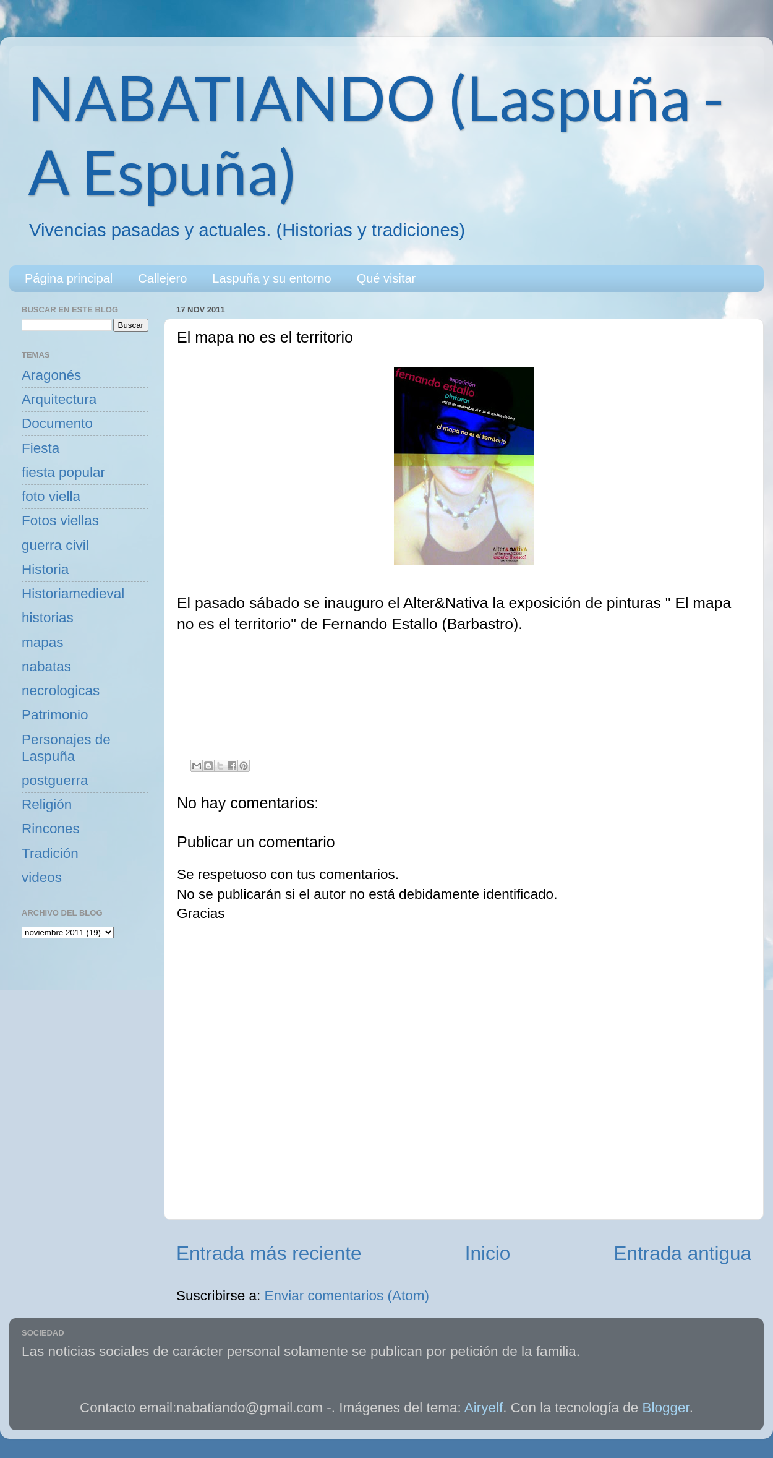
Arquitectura (59, 399)
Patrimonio (55, 715)
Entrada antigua (682, 1253)
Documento (57, 423)
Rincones (51, 828)
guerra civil (55, 545)
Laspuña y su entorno (271, 278)
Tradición (50, 853)
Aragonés (51, 375)
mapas (43, 642)
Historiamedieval (73, 593)
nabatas (46, 666)
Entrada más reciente (268, 1253)
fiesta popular (63, 472)
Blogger (666, 1407)
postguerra (55, 780)
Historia (45, 569)
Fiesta (40, 448)
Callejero (162, 278)
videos (42, 877)
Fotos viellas (60, 520)
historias (48, 617)
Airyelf (483, 1407)
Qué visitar (386, 278)
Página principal (69, 278)
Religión (47, 804)
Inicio (488, 1253)
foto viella (51, 496)
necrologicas (61, 690)
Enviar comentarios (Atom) (347, 1295)
